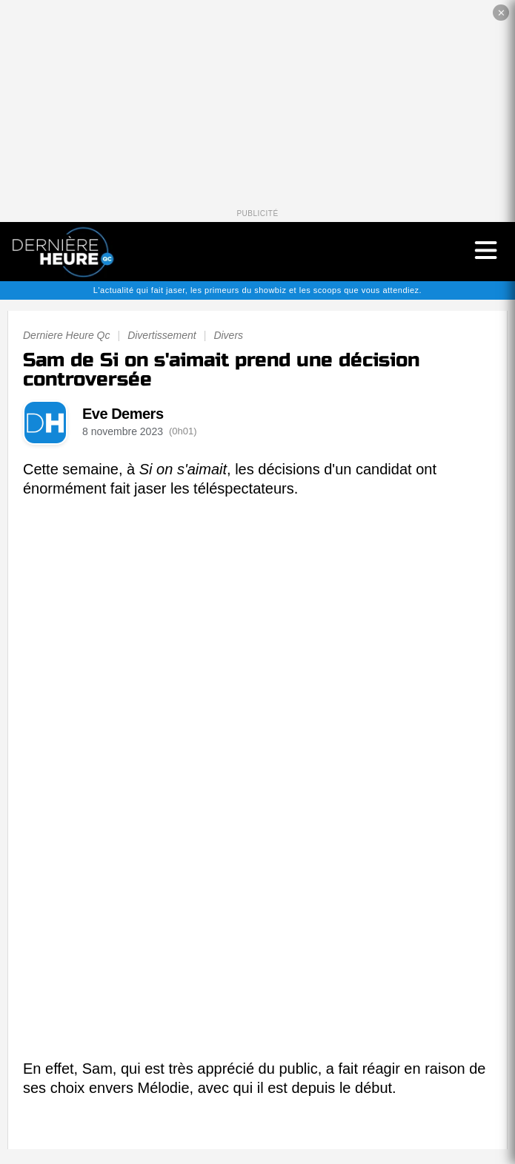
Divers (228, 335)
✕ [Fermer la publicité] (501, 12)
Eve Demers (123, 414)
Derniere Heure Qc (66, 335)
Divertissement (161, 335)
